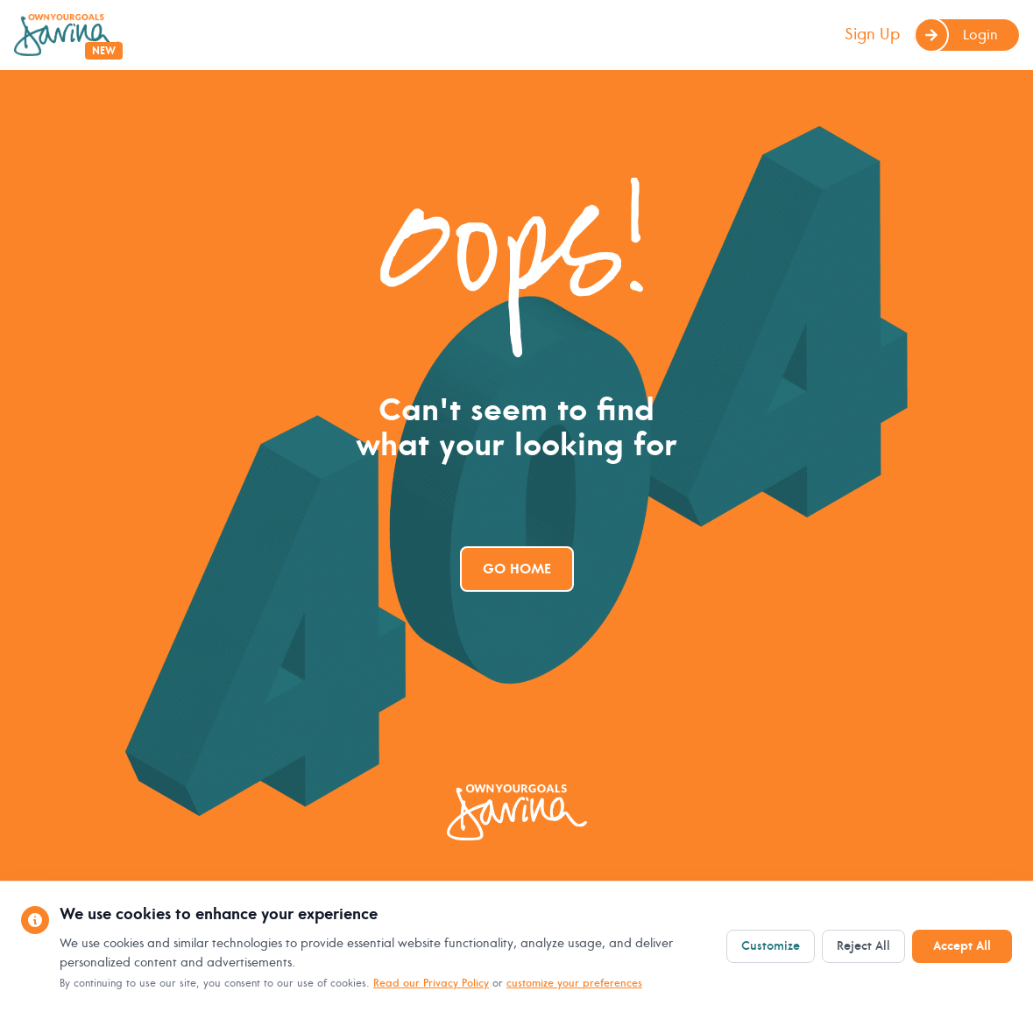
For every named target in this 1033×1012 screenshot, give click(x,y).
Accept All (962, 945)
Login (956, 35)
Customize (770, 945)
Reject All (863, 945)
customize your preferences (574, 983)
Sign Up (872, 35)
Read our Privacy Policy (431, 983)
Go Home (517, 569)
